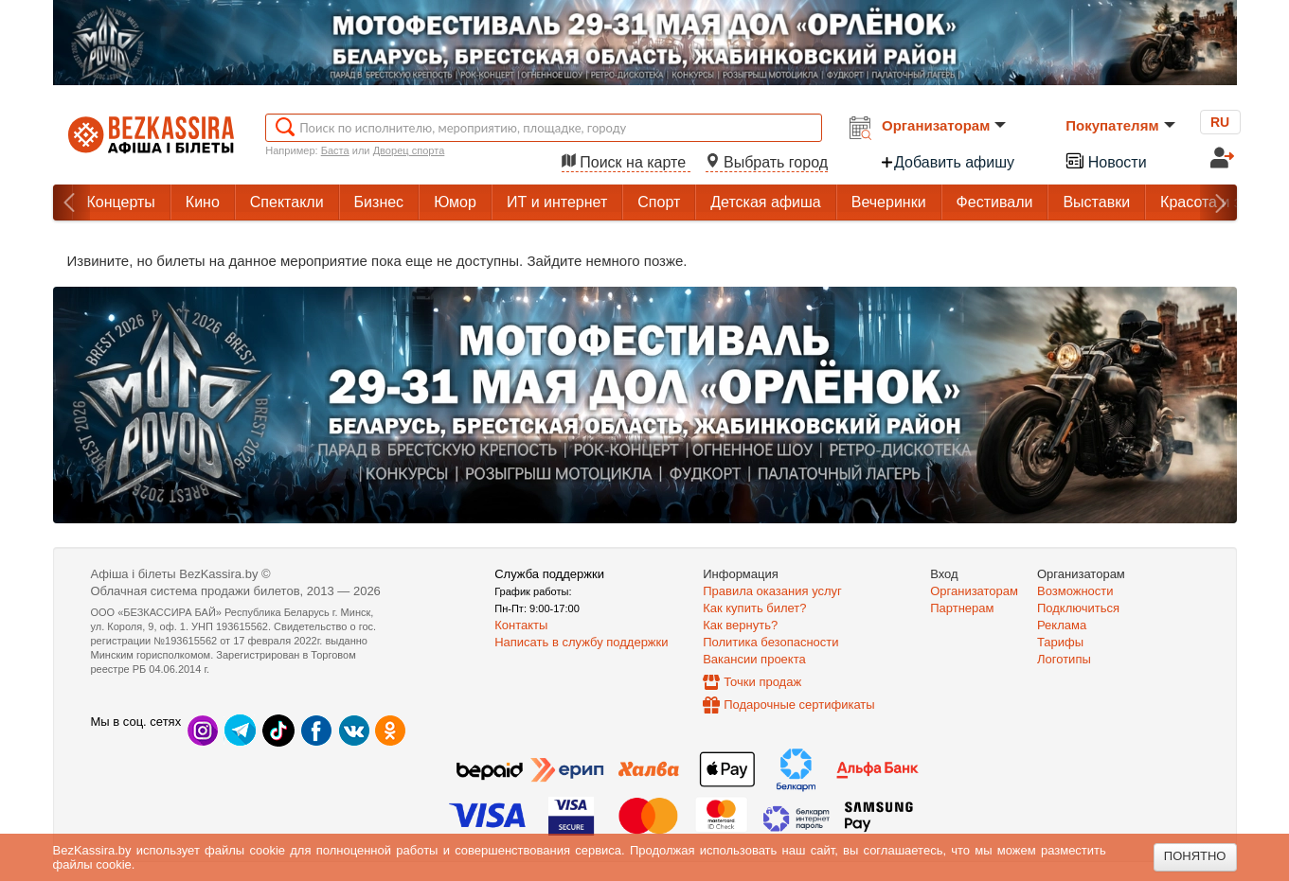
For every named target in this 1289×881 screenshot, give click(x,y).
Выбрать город (767, 162)
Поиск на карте (626, 162)
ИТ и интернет (557, 202)
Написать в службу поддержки (581, 642)
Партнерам (962, 608)
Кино (203, 202)
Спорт (658, 202)
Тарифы (1060, 642)
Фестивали (995, 202)
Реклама (1061, 625)
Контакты (520, 625)
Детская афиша (765, 202)
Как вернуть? (740, 625)
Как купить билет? (754, 608)
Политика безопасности (770, 642)
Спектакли (287, 202)
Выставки (1096, 202)
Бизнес (379, 202)
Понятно (1195, 856)
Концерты (121, 202)
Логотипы (1064, 659)
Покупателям (1119, 125)
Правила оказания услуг (772, 591)
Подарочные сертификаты (799, 704)
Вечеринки (888, 202)
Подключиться (1078, 608)
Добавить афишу (947, 162)
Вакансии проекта (754, 659)
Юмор (455, 202)
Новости (1105, 160)
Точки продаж (762, 682)
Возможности (1075, 591)
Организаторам (944, 125)
